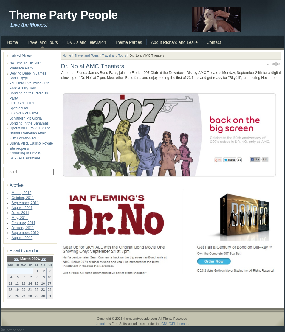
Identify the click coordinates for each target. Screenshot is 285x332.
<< (16, 259)
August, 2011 (22, 208)
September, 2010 (25, 233)
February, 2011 (24, 223)
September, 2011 (25, 203)
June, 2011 (20, 213)
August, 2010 (22, 238)
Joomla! (102, 323)
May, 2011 (20, 218)
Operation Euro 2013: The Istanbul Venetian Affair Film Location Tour (30, 133)
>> (43, 259)
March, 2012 (22, 193)
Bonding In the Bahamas (29, 123)
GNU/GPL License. (175, 323)
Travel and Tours (87, 55)
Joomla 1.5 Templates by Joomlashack (12, 329)
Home (67, 55)
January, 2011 (23, 228)
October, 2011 (23, 198)
